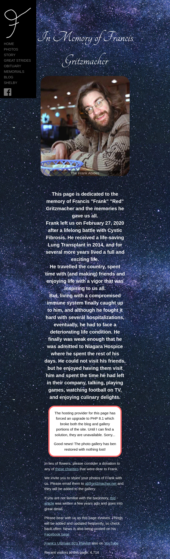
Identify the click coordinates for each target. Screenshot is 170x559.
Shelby (10, 83)
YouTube (111, 543)
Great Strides (17, 60)
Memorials (14, 72)
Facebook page (56, 534)
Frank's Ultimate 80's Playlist (67, 543)
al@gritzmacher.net (100, 483)
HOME (9, 44)
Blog (8, 77)
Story (9, 55)
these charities (67, 469)
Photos (11, 49)
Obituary (12, 66)
